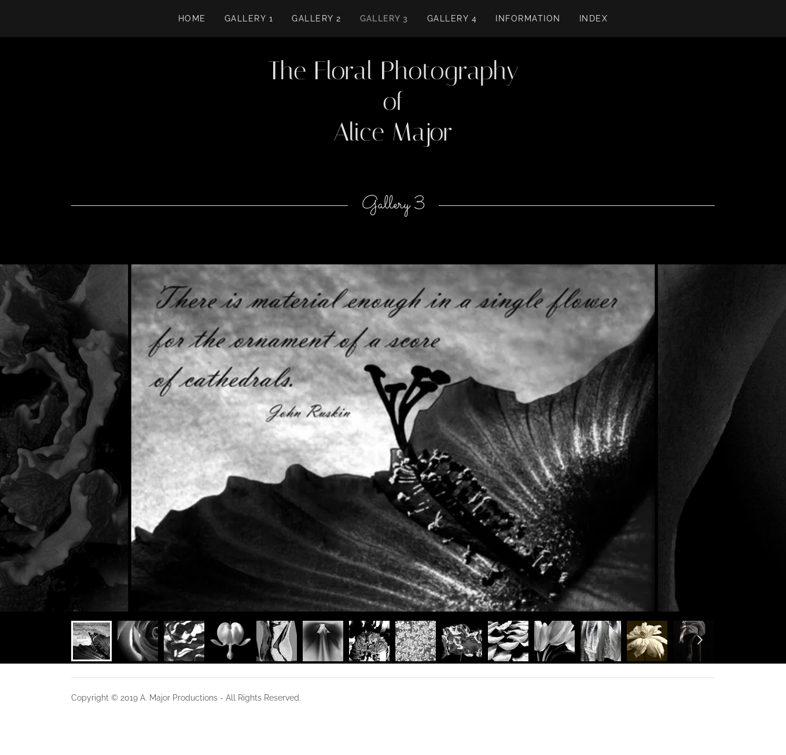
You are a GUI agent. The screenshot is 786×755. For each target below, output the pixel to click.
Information (527, 18)
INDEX (593, 18)
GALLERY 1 (249, 18)
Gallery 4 (452, 18)
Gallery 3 (384, 18)
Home (192, 18)
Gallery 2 (316, 18)
